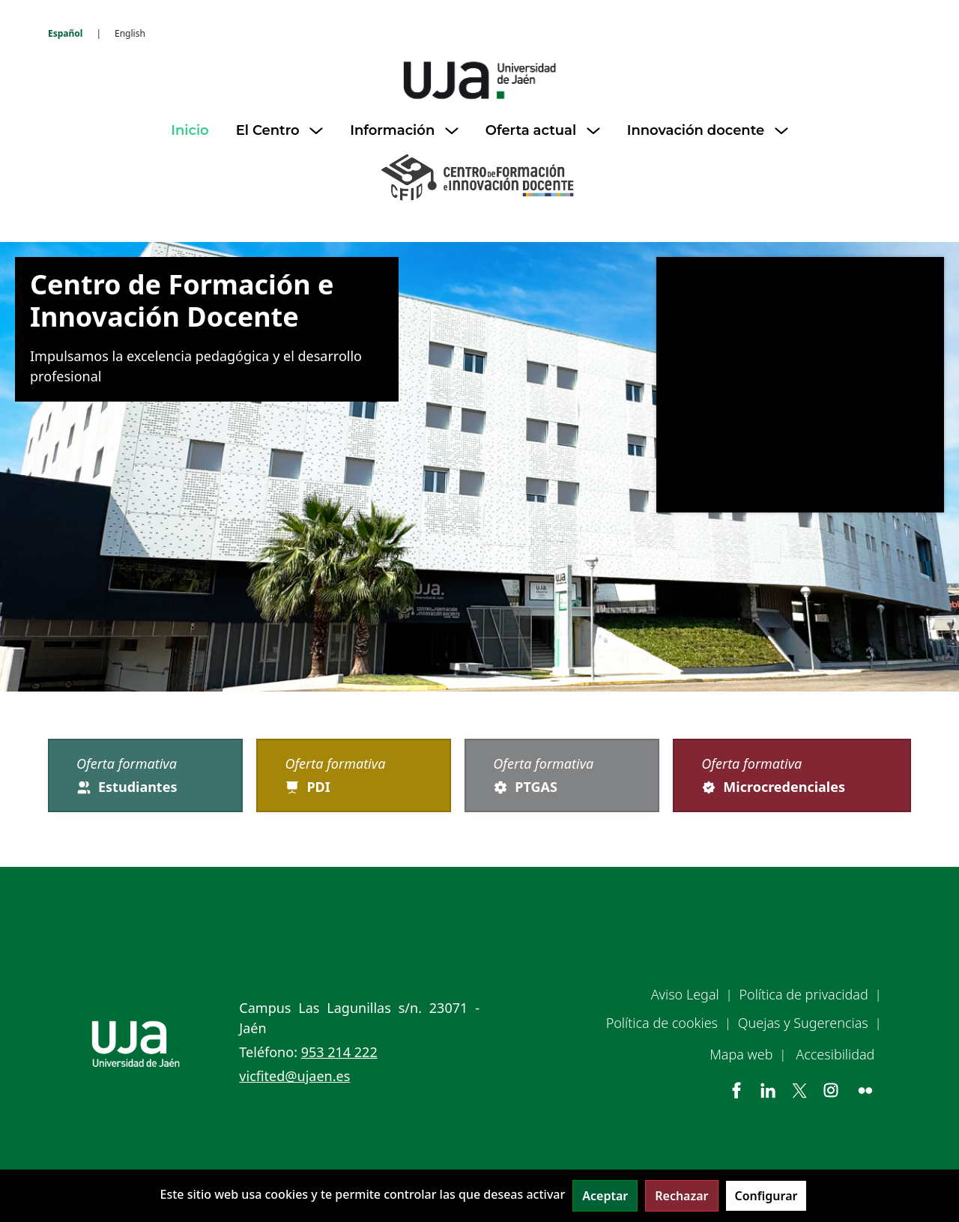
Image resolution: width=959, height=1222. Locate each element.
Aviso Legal (685, 994)
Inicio (189, 130)
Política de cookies (662, 1023)
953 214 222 (339, 1052)
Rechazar (681, 1196)
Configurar (766, 1196)
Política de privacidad (803, 994)
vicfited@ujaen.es (294, 1076)
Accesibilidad (835, 1054)
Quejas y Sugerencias (803, 1023)
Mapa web (741, 1054)
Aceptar (605, 1196)
